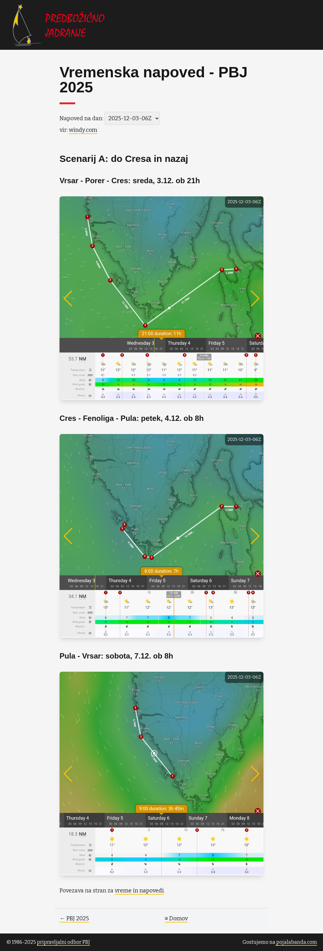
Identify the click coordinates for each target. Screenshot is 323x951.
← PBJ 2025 (74, 918)
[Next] (243, 298)
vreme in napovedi (139, 890)
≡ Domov (176, 918)
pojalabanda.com (296, 942)
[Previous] (80, 298)
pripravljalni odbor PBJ (63, 942)
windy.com (83, 130)
